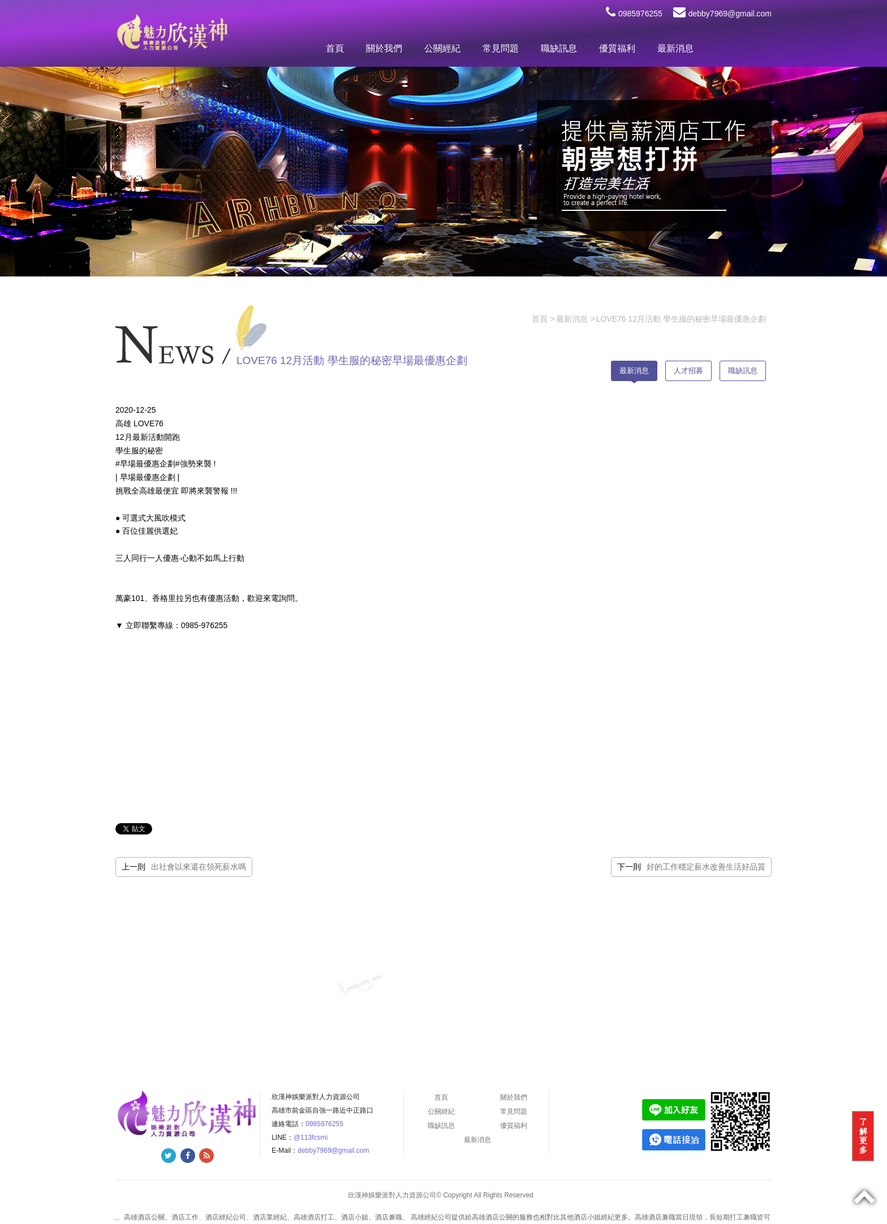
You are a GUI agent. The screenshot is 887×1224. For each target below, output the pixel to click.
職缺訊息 (559, 48)
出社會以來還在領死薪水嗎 (198, 866)
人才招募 (688, 370)
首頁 (335, 48)
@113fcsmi (311, 1137)
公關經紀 (442, 48)
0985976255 (634, 13)
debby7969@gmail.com (722, 13)
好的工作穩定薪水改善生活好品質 (706, 866)
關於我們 (384, 48)
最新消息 (675, 48)
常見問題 (501, 48)
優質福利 (617, 48)
